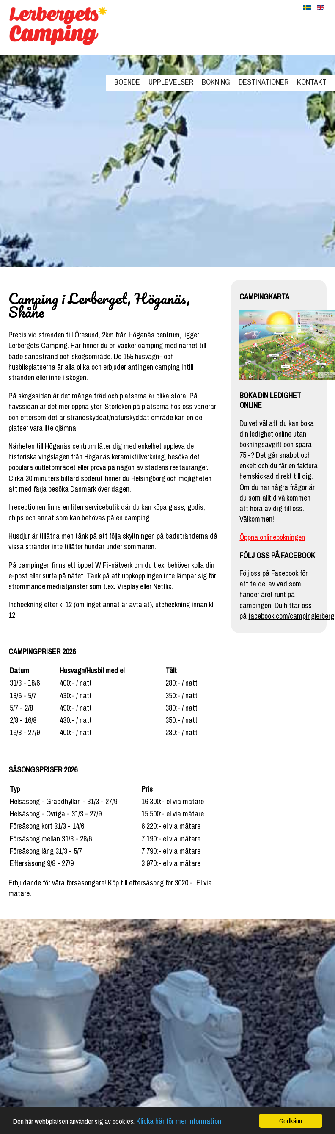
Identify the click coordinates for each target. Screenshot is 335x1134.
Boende (127, 82)
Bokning (216, 82)
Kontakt (312, 82)
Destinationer (263, 82)
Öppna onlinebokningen (272, 537)
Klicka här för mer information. (179, 1121)
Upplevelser (170, 82)
